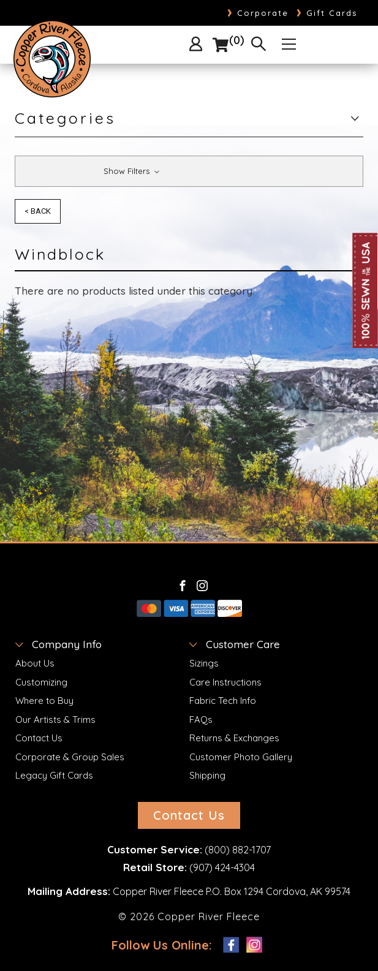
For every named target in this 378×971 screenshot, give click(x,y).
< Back (38, 211)
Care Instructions (225, 682)
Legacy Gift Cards (54, 775)
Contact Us (38, 738)
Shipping (207, 775)
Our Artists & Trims (55, 719)
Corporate (258, 13)
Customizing (41, 682)
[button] (189, 171)
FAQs (201, 719)
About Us (35, 663)
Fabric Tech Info (222, 700)
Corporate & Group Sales (69, 757)
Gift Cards (327, 13)
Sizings (204, 663)
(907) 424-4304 (222, 867)
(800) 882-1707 (238, 850)
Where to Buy (44, 700)
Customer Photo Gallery (240, 757)
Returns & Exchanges (234, 738)
